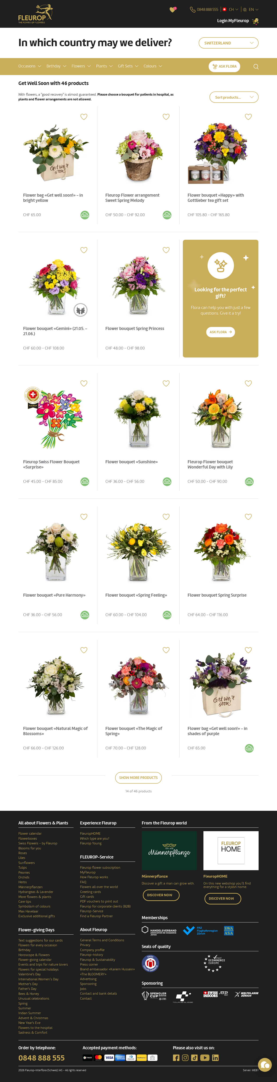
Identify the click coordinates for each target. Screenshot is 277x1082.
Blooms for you (29, 848)
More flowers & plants (34, 897)
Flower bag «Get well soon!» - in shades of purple (218, 730)
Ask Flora (228, 66)
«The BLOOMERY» (93, 974)
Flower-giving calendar (35, 960)
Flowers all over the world (99, 887)
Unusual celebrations (33, 998)
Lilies (21, 858)
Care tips (24, 902)
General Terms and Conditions (102, 940)
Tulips (22, 868)
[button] (29, 66)
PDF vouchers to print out (99, 901)
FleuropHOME (90, 834)
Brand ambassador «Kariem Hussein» (107, 969)
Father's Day (27, 989)
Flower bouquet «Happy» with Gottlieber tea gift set (216, 197)
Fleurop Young (90, 843)
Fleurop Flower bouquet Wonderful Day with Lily (211, 464)
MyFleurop (88, 872)
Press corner (89, 964)
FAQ (83, 882)
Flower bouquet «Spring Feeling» (137, 594)
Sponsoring (88, 984)
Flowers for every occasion (37, 945)
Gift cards (87, 897)
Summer (24, 1008)
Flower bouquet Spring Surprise (217, 594)
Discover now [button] (159, 895)
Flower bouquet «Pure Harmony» (55, 594)
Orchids (23, 877)
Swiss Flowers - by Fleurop (37, 843)
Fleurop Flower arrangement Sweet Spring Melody (133, 197)
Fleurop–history (91, 955)
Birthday (24, 950)
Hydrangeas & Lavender (35, 892)
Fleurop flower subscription (100, 868)
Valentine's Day (29, 974)
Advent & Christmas (33, 1018)
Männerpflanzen (30, 887)
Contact (86, 998)
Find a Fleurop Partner (96, 916)
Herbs (22, 882)
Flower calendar (30, 834)
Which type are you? (94, 838)
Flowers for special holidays (38, 969)
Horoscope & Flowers (34, 955)
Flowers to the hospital (35, 1028)
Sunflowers (26, 863)
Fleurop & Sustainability (97, 960)
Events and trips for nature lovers (43, 964)
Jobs (83, 989)
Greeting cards (90, 892)
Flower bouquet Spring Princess (135, 327)
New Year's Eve (29, 1023)
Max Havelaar (28, 911)
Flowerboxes (27, 838)
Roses (22, 853)
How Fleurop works (94, 877)
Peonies (24, 873)
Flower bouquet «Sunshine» (132, 461)
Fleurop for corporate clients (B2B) (105, 906)
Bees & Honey (28, 994)
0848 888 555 (41, 1058)
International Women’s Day (38, 979)
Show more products (138, 777)
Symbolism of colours (34, 906)
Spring (22, 1003)
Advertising (88, 979)
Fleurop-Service (91, 911)
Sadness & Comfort (32, 1033)
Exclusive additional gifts (36, 916)
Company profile (92, 950)
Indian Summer (29, 1013)
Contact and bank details (98, 994)
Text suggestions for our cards (40, 940)
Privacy (85, 945)
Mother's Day (28, 984)
